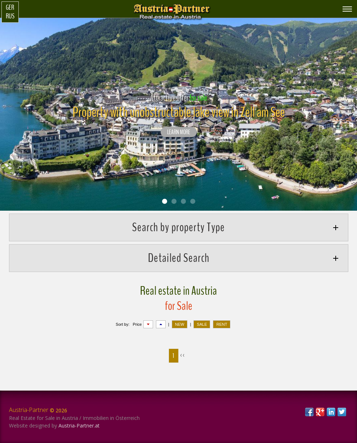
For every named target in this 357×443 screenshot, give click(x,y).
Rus (10, 16)
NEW (179, 324)
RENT (221, 324)
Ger (10, 7)
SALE (202, 324)
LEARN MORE (178, 132)
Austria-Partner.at (79, 425)
